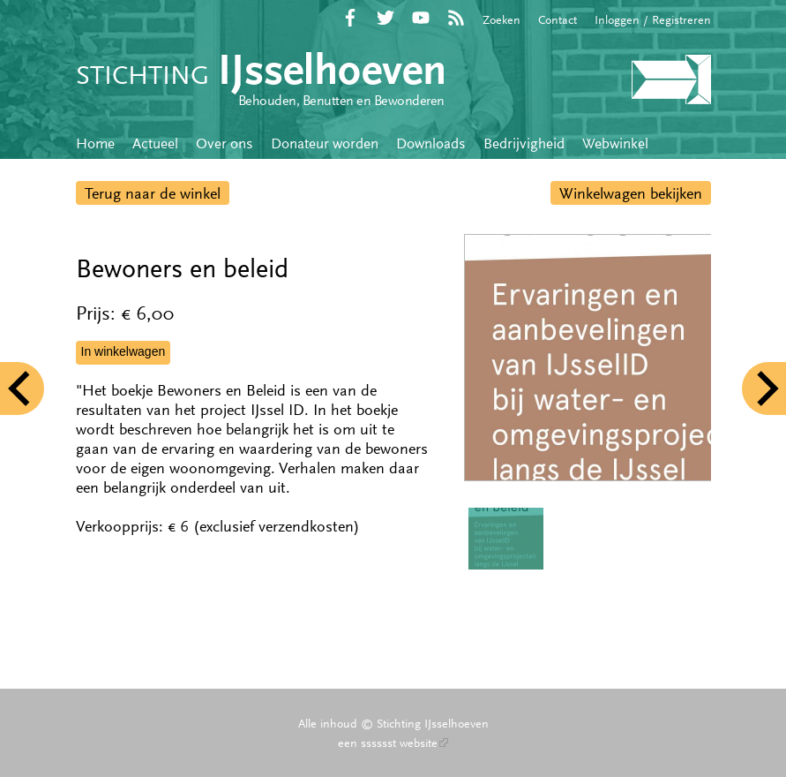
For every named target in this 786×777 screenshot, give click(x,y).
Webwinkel (615, 143)
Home (95, 143)
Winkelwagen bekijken (630, 193)
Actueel (155, 143)
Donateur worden (324, 143)
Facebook (350, 17)
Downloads (431, 143)
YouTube (421, 17)
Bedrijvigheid (524, 143)
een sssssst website (393, 743)
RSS (456, 17)
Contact (557, 19)
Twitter (385, 17)
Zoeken (501, 19)
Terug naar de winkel (153, 193)
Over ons (224, 143)
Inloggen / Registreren (653, 19)
